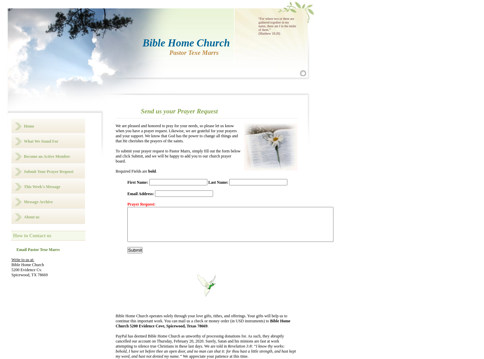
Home (29, 126)
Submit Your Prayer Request (48, 171)
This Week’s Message (42, 186)
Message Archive (38, 202)
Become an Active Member (47, 156)
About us (31, 217)
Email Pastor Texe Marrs (38, 249)
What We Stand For (41, 141)
